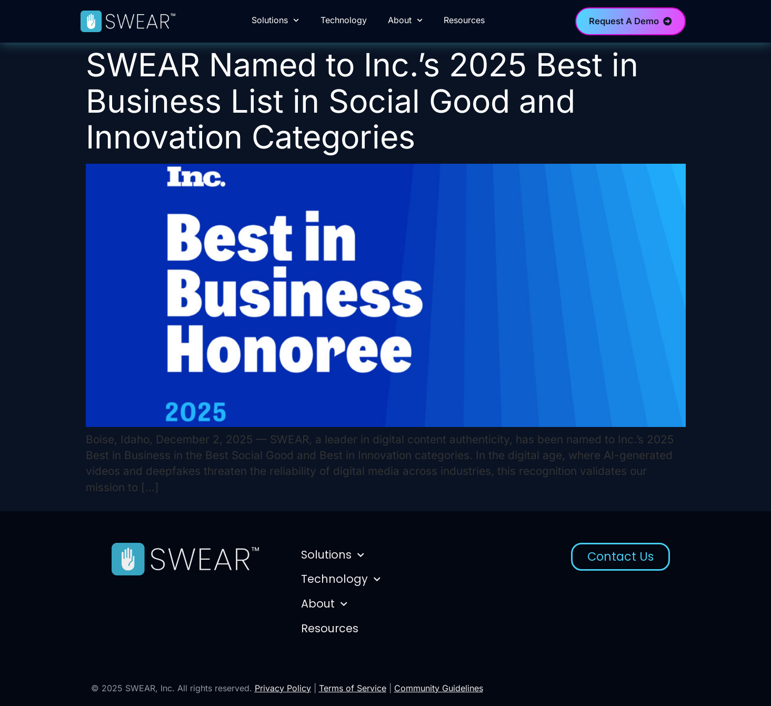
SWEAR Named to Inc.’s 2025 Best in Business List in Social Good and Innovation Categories (362, 101)
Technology (344, 20)
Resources (464, 20)
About (405, 20)
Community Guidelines (438, 688)
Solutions (275, 20)
